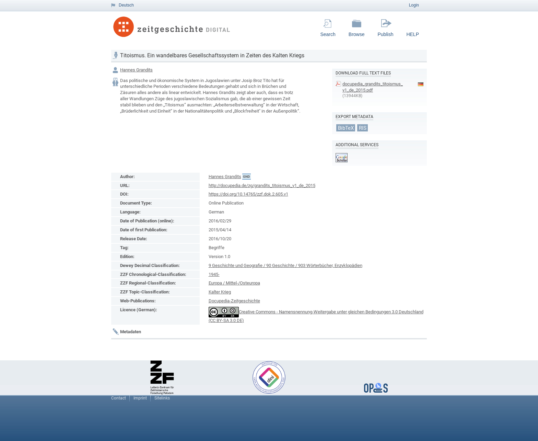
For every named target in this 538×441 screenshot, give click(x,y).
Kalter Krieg (220, 291)
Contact (118, 398)
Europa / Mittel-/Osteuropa (234, 283)
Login (414, 5)
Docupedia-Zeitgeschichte (234, 300)
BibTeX (346, 128)
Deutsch (126, 5)
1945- (214, 274)
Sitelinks (162, 398)
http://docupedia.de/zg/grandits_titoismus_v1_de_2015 (262, 185)
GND (246, 176)
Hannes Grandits (136, 69)
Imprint (140, 398)
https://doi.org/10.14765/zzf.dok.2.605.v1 (248, 194)
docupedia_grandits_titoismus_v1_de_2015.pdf (372, 87)
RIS (362, 128)
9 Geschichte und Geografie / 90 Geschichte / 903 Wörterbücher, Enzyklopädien (285, 265)
